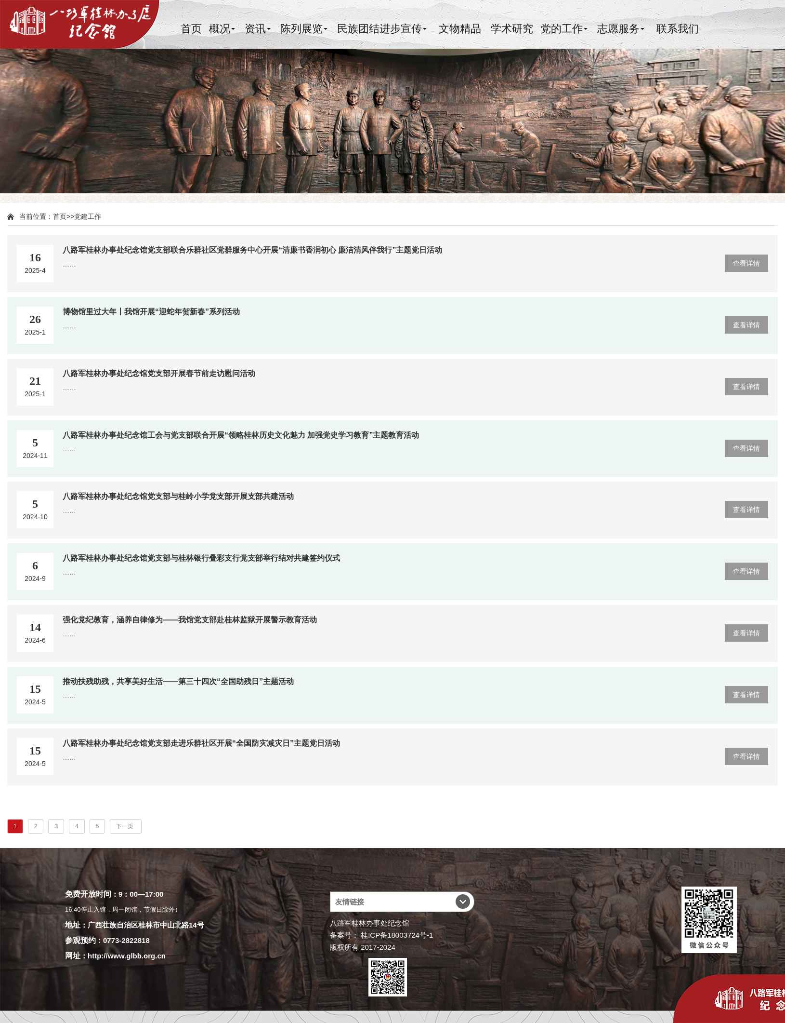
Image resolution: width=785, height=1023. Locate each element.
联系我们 (677, 29)
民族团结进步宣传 (379, 29)
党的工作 (561, 29)
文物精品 (460, 29)
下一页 (125, 826)
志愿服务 (618, 29)
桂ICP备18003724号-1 (397, 935)
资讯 (255, 29)
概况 (219, 29)
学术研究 (512, 29)
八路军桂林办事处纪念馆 (369, 923)
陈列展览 (301, 29)
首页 (191, 29)
